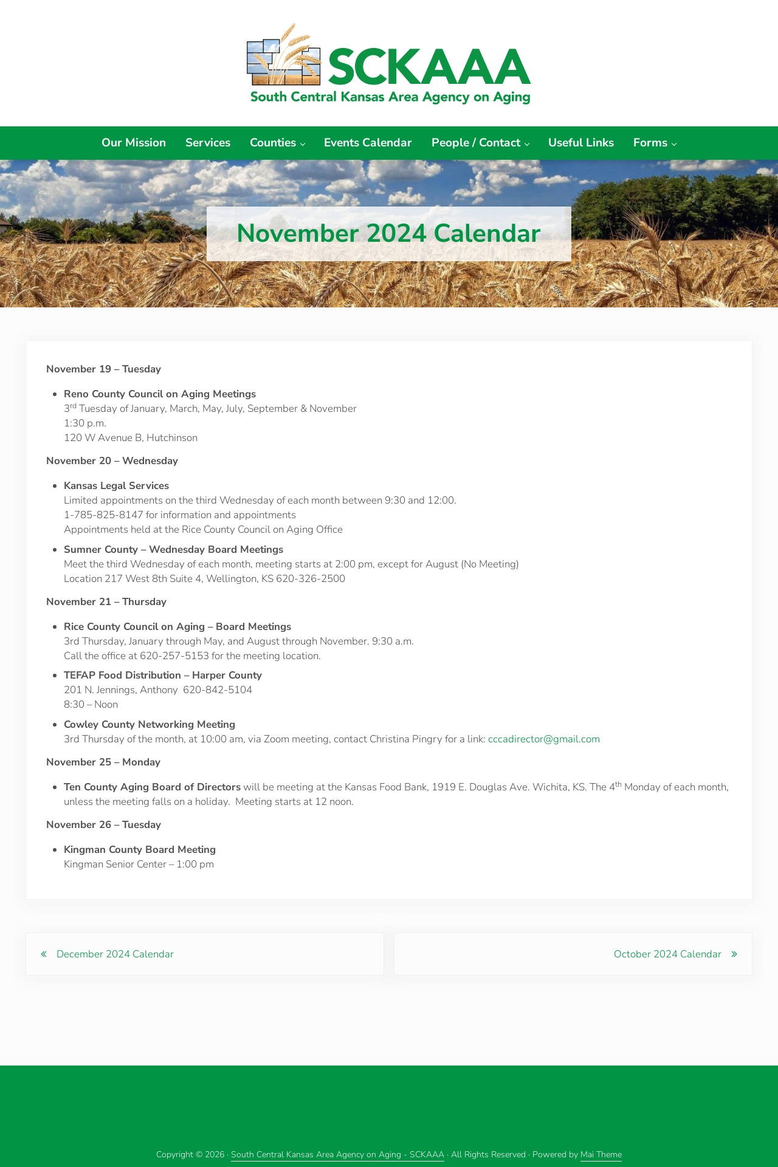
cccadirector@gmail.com (545, 746)
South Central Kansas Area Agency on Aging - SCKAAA (337, 1154)
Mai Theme (601, 1154)
